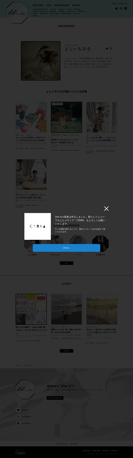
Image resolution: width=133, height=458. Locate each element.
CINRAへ (66, 248)
